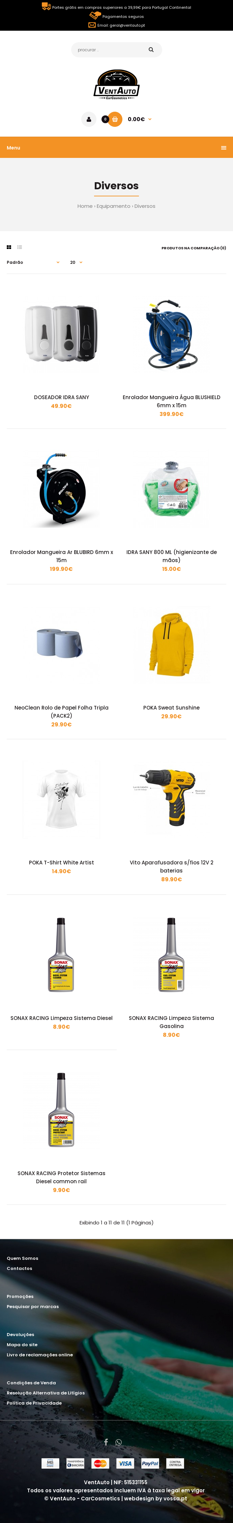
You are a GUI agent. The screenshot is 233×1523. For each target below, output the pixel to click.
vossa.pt (175, 1498)
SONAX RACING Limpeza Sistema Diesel (61, 1018)
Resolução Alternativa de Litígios (46, 1393)
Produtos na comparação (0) (194, 248)
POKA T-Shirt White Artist (61, 862)
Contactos (19, 1268)
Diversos (145, 206)
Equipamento (113, 206)
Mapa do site (22, 1344)
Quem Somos (22, 1258)
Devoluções (20, 1334)
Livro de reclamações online (40, 1355)
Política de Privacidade (34, 1403)
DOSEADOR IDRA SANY (61, 397)
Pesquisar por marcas (33, 1306)
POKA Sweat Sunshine (171, 707)
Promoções (20, 1296)
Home (85, 206)
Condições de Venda (31, 1383)
